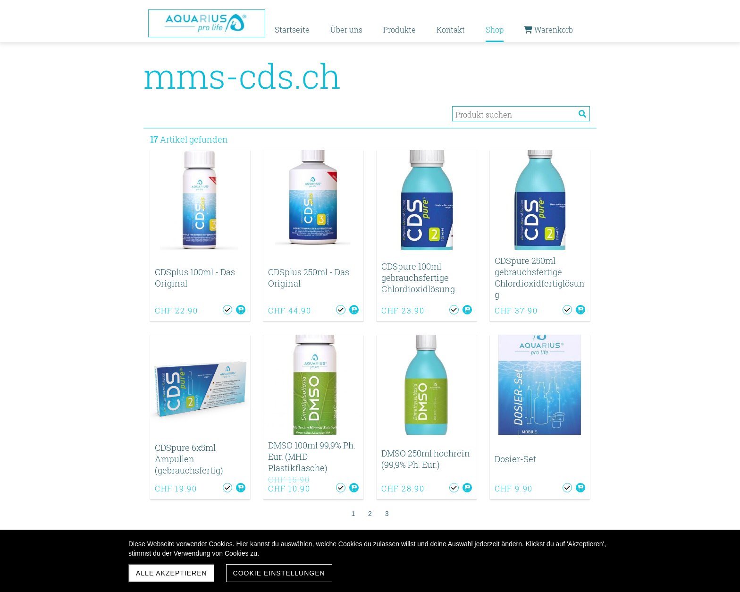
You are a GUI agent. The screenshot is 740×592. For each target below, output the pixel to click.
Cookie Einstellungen (279, 573)
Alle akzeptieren (171, 573)
